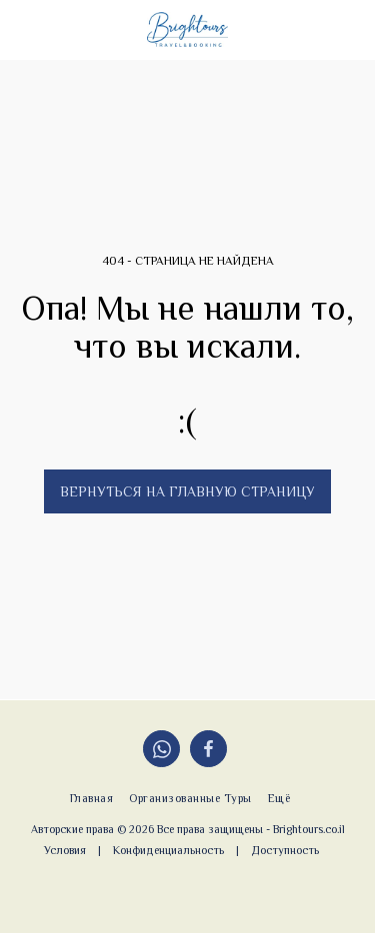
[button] (22, 29)
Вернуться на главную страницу (187, 491)
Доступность (285, 850)
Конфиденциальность (168, 850)
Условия (65, 850)
